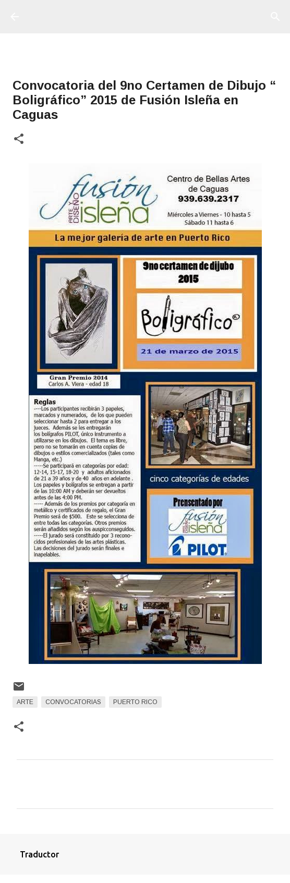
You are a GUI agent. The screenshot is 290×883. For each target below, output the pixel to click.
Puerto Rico (135, 702)
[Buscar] (275, 16)
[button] (19, 139)
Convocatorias (73, 702)
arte (25, 702)
